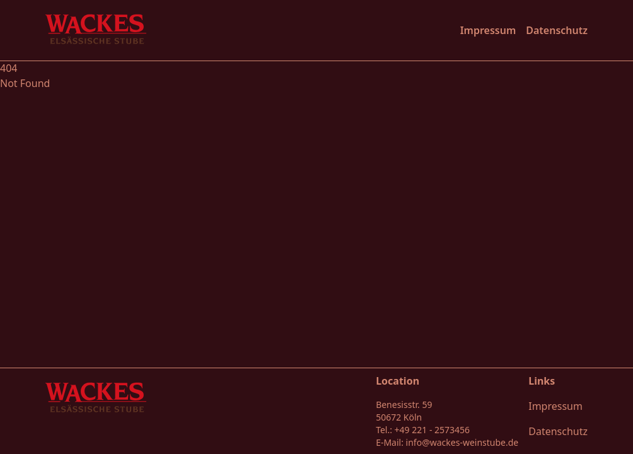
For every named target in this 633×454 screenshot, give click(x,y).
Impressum (488, 30)
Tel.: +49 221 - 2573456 (423, 430)
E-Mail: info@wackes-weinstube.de (447, 442)
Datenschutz (557, 30)
